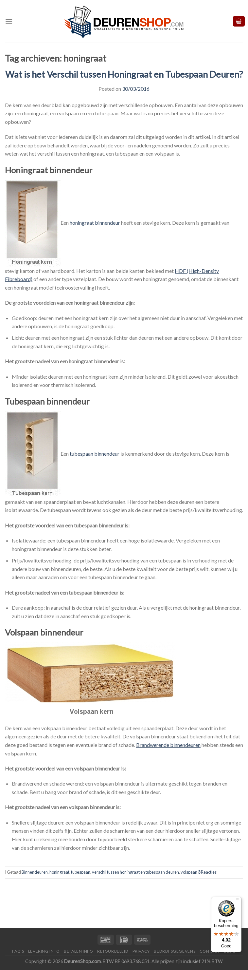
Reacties (207, 872)
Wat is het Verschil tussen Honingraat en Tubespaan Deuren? (124, 74)
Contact (210, 951)
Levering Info (44, 951)
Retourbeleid (112, 951)
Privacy (141, 951)
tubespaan (80, 872)
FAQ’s (18, 951)
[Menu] (9, 21)
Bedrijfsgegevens (174, 951)
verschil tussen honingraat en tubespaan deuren (135, 872)
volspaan (189, 872)
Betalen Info (78, 951)
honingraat (59, 872)
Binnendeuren (35, 872)
